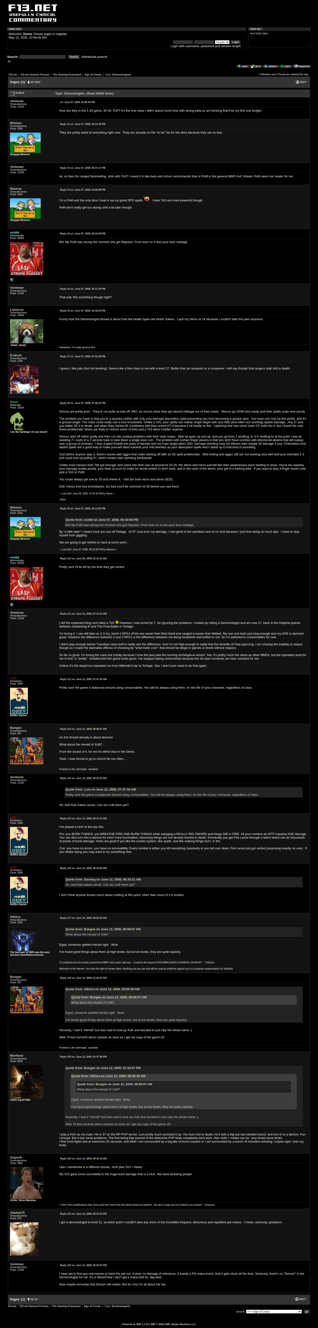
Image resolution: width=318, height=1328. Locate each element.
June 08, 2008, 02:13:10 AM (83, 558)
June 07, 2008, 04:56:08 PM (82, 190)
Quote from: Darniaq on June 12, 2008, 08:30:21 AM (103, 879)
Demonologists (121, 74)
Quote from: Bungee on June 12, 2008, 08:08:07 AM (103, 929)
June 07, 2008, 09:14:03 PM (82, 508)
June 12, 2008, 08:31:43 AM (83, 818)
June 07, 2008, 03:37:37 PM (82, 168)
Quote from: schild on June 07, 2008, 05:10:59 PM (101, 520)
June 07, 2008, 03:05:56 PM (77, 102)
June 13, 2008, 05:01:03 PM (83, 1214)
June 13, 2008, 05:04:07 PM (83, 1265)
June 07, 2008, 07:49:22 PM (82, 403)
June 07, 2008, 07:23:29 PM (82, 356)
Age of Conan (93, 74)
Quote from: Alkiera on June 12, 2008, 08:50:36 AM (102, 989)
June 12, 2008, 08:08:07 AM (83, 729)
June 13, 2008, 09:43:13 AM (83, 1158)
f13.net (13, 74)
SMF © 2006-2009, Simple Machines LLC (173, 1324)
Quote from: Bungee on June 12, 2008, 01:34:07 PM (103, 1068)
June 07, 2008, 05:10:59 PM (82, 233)
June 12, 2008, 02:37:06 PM (83, 1056)
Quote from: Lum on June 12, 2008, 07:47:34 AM (100, 789)
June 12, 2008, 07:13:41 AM (83, 613)
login (47, 34)
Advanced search (94, 57)
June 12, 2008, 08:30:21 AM (83, 778)
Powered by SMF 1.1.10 (135, 1324)
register (61, 34)
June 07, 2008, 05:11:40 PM (82, 289)
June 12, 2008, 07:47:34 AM (83, 679)
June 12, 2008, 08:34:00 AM (83, 868)
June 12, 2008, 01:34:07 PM (83, 978)
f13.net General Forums (34, 74)
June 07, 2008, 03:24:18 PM (82, 124)
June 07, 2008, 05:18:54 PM (82, 310)
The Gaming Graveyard (67, 74)
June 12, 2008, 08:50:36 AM (83, 918)
